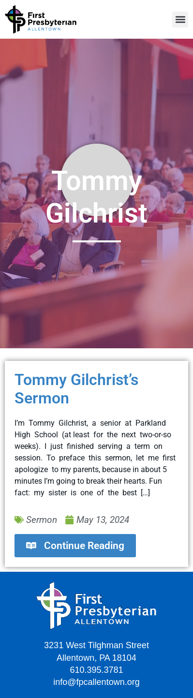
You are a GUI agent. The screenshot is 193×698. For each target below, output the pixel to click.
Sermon (41, 519)
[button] (180, 20)
